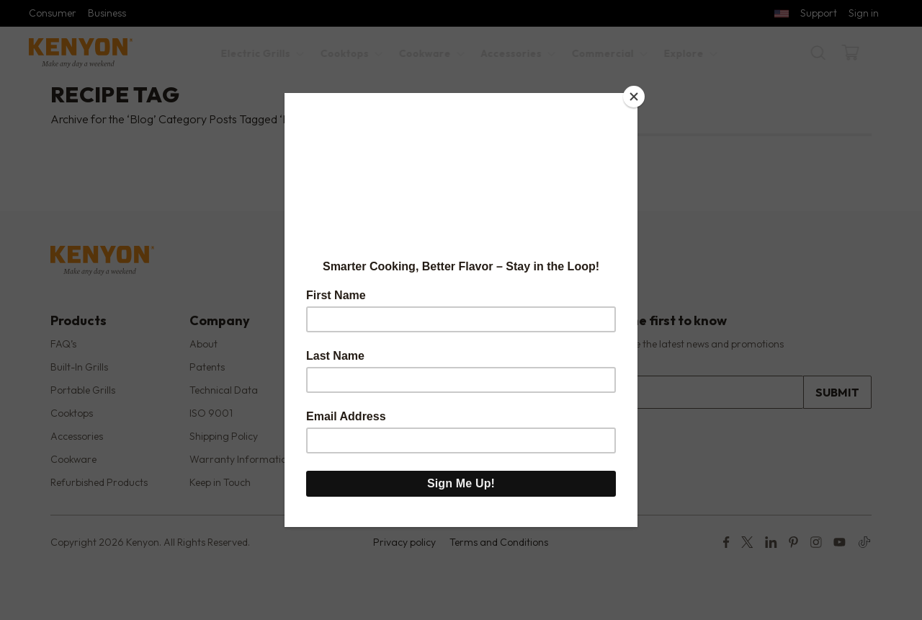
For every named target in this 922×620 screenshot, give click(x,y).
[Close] (634, 96)
